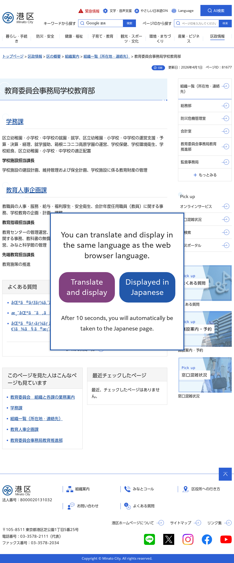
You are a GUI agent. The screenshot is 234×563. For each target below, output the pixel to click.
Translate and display (87, 287)
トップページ (13, 56)
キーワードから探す (82, 23)
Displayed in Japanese (147, 287)
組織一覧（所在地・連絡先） (107, 56)
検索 (225, 23)
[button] (88, 10)
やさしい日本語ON (154, 10)
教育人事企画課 (26, 190)
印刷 (160, 68)
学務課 (15, 121)
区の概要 (53, 56)
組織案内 (72, 56)
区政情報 (35, 56)
